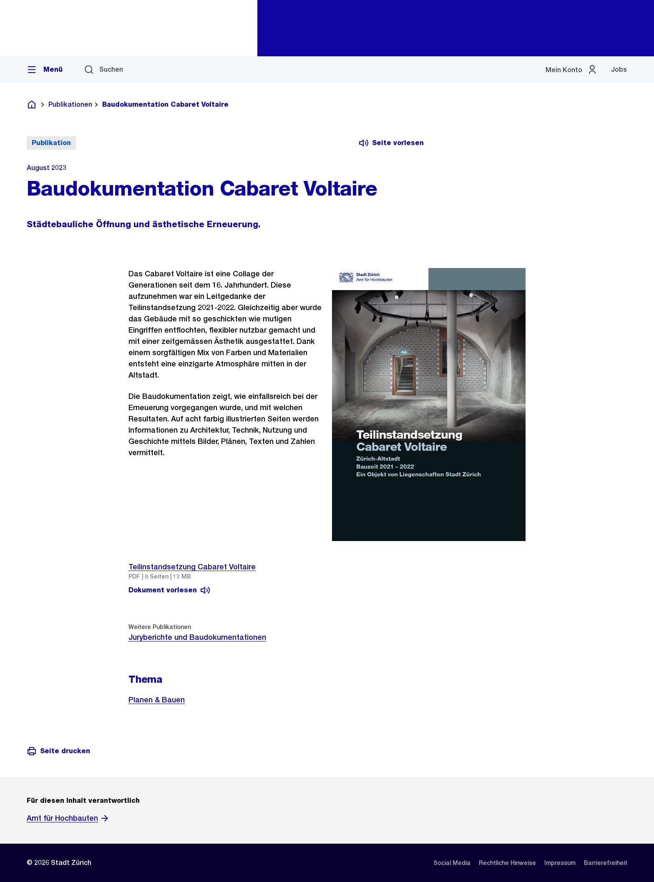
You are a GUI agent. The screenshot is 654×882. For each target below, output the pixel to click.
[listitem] (451, 863)
